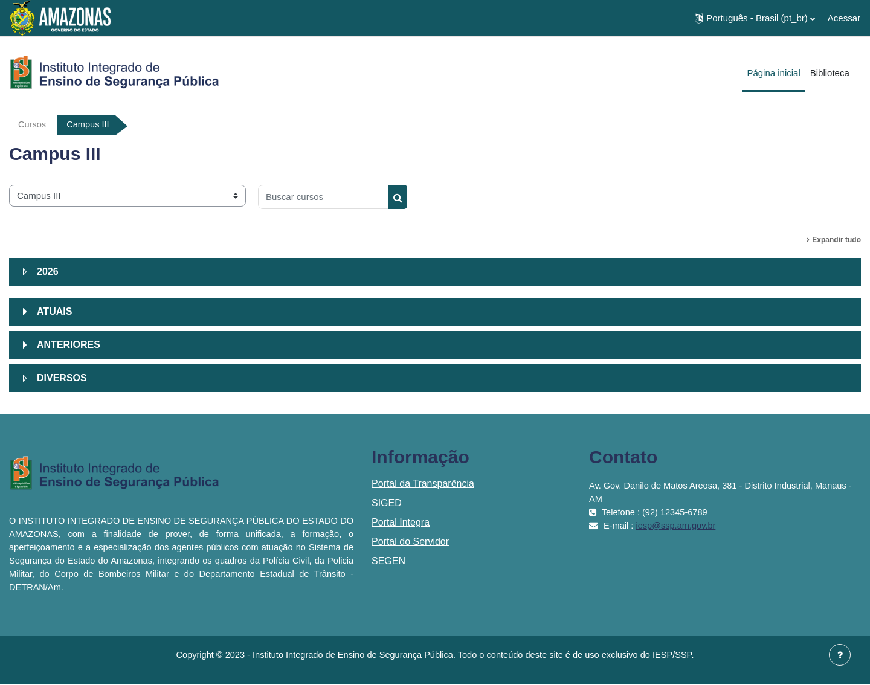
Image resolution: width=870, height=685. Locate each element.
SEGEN (388, 561)
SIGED (387, 503)
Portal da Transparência (423, 483)
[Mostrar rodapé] (840, 655)
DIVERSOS (62, 378)
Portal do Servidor (410, 541)
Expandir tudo (836, 240)
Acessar (844, 18)
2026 (48, 271)
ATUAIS (54, 311)
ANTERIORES (68, 344)
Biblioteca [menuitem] (829, 73)
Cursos (32, 125)
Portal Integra (401, 522)
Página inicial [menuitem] (773, 73)
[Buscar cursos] (323, 197)
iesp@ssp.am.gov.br (678, 525)
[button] (755, 18)
